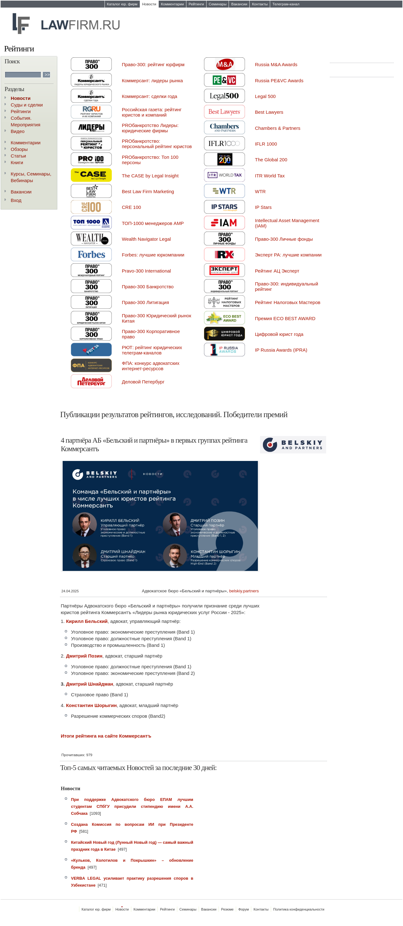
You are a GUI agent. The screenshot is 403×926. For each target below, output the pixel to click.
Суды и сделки (27, 104)
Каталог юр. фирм (122, 4)
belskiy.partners (244, 591)
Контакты (260, 4)
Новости (149, 4)
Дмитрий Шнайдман (89, 684)
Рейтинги (196, 4)
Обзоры (19, 149)
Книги (17, 162)
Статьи (18, 155)
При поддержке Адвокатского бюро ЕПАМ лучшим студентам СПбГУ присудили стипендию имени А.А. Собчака (132, 806)
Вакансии (239, 4)
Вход (16, 200)
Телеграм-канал (285, 4)
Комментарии (172, 4)
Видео (18, 131)
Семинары (218, 4)
